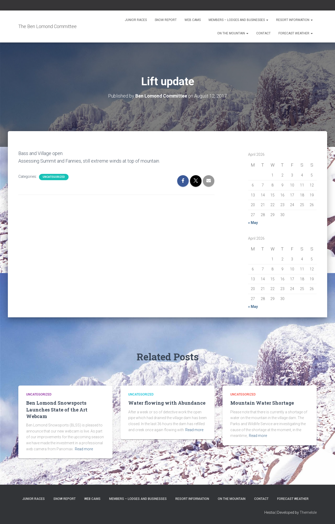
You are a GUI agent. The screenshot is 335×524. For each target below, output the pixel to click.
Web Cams (193, 20)
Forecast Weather (295, 33)
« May (253, 222)
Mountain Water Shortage (262, 403)
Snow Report (166, 20)
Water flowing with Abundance (166, 403)
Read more (84, 449)
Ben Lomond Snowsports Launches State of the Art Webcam (56, 409)
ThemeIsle (308, 512)
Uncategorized (54, 176)
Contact (263, 33)
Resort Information (294, 20)
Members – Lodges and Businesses (238, 20)
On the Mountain (232, 33)
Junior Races (136, 20)
